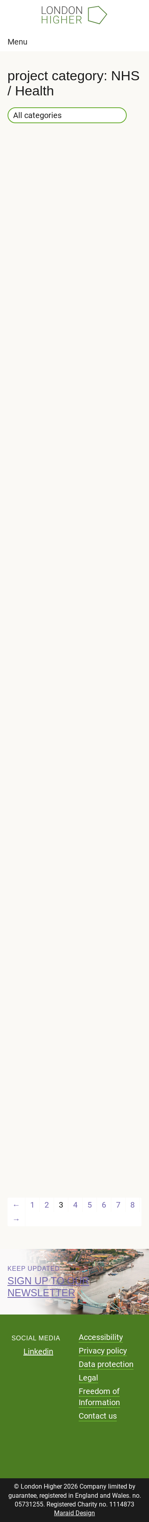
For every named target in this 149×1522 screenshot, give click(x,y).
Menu (17, 42)
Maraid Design (74, 1513)
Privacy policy (103, 1350)
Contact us (98, 1416)
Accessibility (101, 1337)
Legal (88, 1377)
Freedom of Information (99, 1396)
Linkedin (38, 1351)
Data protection (106, 1364)
